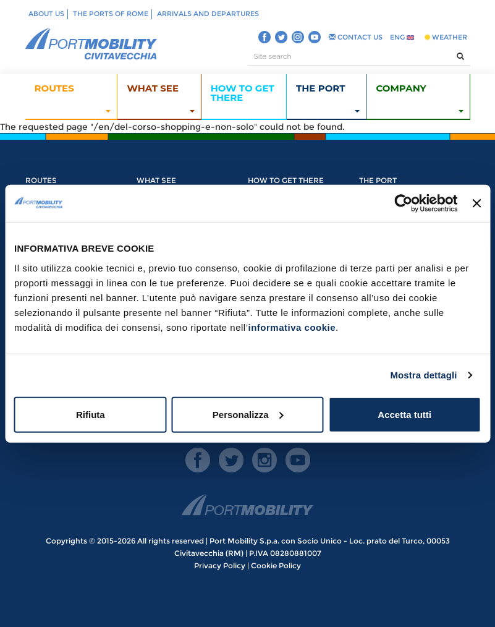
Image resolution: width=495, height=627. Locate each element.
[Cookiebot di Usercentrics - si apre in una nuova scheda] (404, 203)
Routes (41, 180)
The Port (378, 180)
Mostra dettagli (423, 375)
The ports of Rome (110, 13)
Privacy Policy (219, 565)
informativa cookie (292, 327)
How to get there (286, 180)
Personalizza (248, 414)
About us (46, 13)
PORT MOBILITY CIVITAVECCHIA (91, 44)
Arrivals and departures (208, 13)
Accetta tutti (404, 414)
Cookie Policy (276, 565)
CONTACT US (356, 37)
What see (156, 180)
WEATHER (446, 37)
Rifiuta (90, 414)
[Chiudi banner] (476, 203)
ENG (402, 37)
